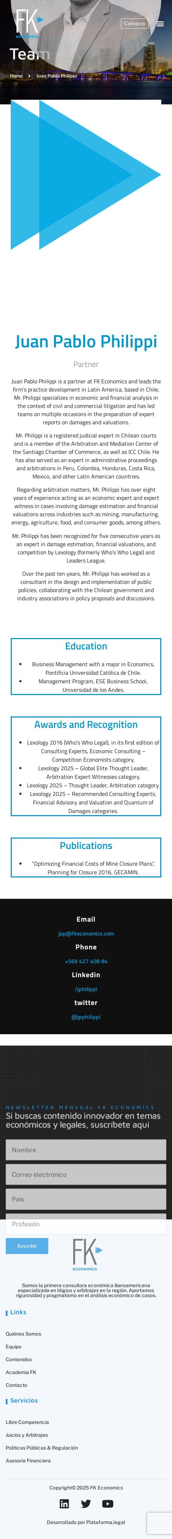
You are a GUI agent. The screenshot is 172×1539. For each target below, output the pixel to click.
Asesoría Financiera (28, 1460)
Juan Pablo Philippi (86, 340)
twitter (86, 1002)
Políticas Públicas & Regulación (42, 1448)
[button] (160, 24)
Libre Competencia (27, 1422)
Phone (86, 946)
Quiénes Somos (23, 1334)
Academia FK (21, 1372)
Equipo (13, 1346)
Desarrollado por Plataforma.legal (86, 1522)
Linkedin (86, 974)
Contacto (16, 1385)
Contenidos (19, 1359)
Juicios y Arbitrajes (27, 1435)
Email (86, 918)
